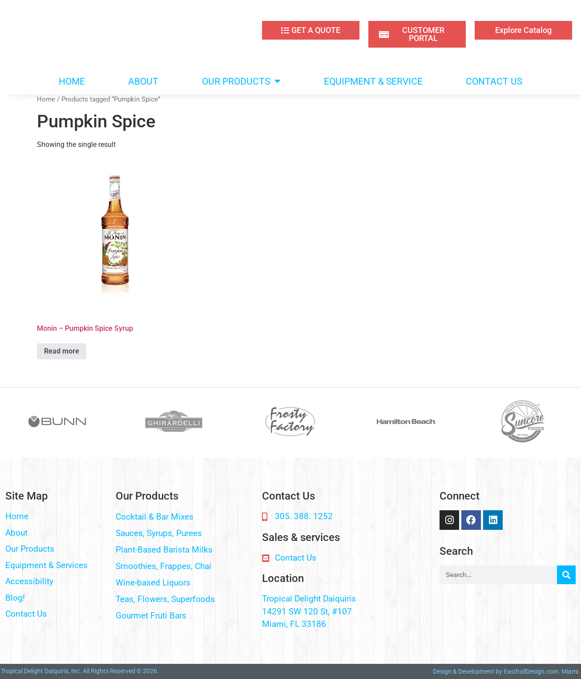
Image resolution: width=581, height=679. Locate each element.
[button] (184, 517)
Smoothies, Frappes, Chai (163, 566)
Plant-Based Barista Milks (164, 550)
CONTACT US (494, 81)
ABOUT (143, 81)
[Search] (566, 574)
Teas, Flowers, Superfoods (165, 599)
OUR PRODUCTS (241, 81)
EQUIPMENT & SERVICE (373, 81)
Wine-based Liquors (153, 582)
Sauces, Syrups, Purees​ (159, 533)
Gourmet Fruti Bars (151, 615)
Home (46, 99)
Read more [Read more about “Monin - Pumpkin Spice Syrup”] (61, 351)
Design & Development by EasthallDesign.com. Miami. (506, 671)
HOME (72, 81)
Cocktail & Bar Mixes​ (155, 517)
